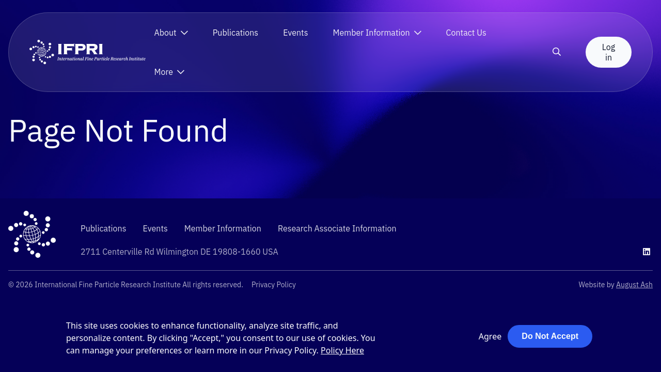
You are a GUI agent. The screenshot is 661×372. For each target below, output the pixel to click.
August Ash (634, 284)
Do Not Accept (550, 336)
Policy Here (342, 350)
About (165, 32)
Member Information (371, 32)
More (163, 72)
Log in (608, 52)
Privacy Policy (273, 284)
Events (295, 32)
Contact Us (466, 32)
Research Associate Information (337, 228)
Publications (235, 32)
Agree (490, 336)
